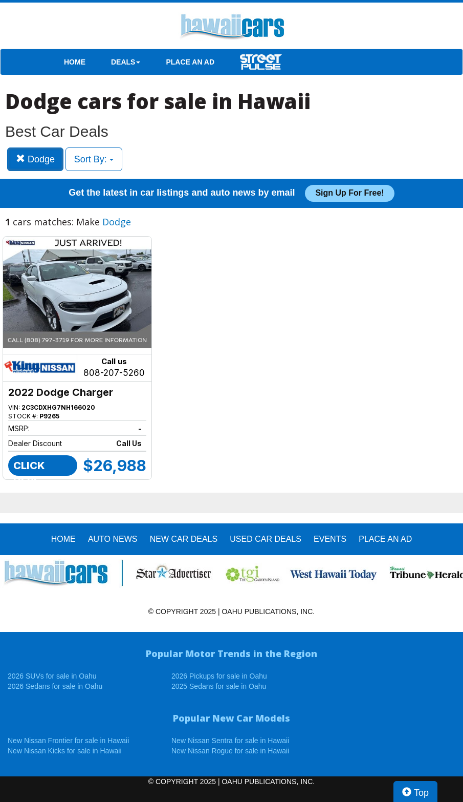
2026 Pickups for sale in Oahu (219, 676)
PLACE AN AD (190, 62)
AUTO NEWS (113, 539)
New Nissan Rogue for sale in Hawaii (230, 751)
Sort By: (94, 159)
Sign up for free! (349, 192)
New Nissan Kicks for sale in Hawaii (65, 751)
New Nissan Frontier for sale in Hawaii (68, 740)
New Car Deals (183, 539)
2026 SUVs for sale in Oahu (52, 676)
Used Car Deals (265, 539)
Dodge (35, 159)
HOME (74, 62)
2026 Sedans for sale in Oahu (55, 686)
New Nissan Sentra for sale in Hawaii (230, 740)
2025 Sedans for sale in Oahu (218, 686)
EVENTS (330, 539)
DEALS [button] (125, 62)
